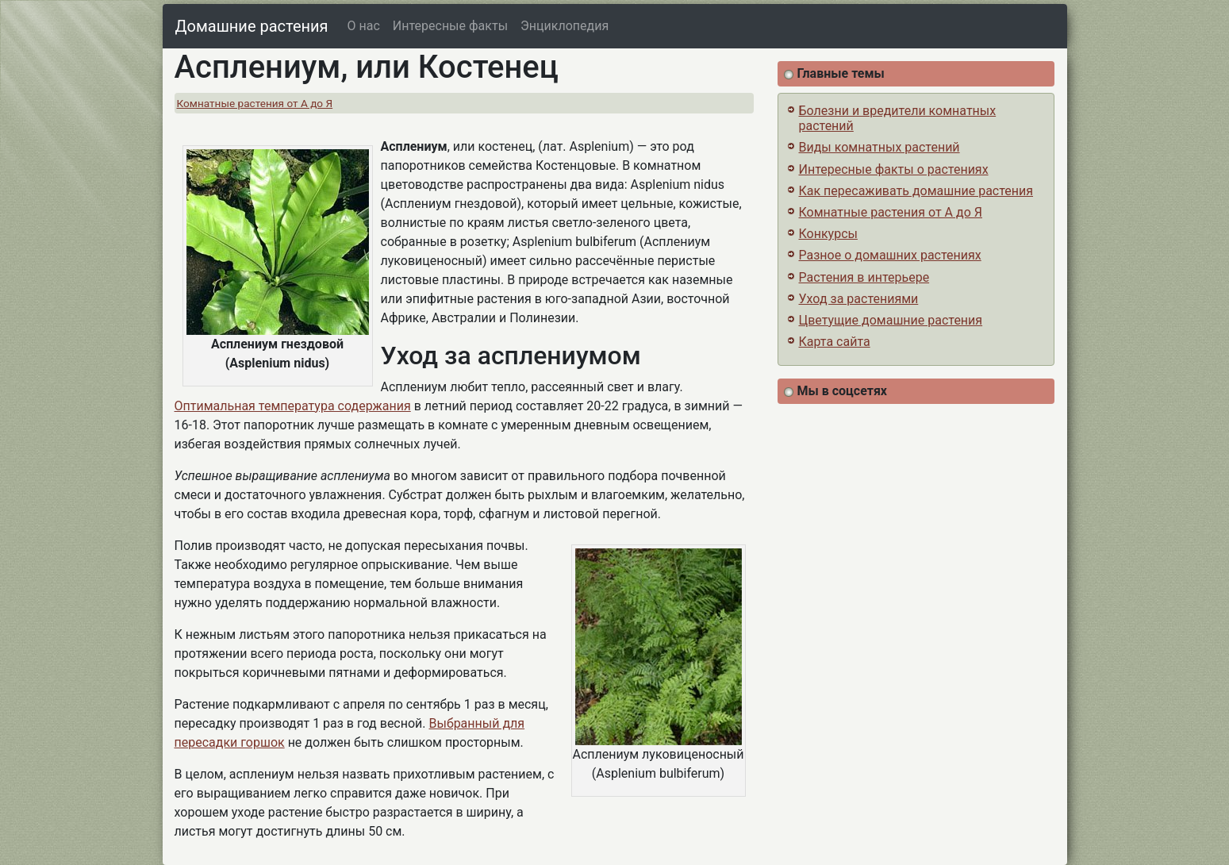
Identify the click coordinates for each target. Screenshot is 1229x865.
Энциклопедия (564, 25)
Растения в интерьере (864, 277)
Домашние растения (251, 26)
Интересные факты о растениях (894, 169)
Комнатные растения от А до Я (255, 103)
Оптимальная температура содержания (293, 405)
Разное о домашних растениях (890, 255)
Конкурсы (828, 233)
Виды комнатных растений (879, 147)
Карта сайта (834, 341)
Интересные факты (450, 25)
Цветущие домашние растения (891, 320)
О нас (364, 25)
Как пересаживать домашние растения (916, 190)
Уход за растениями (859, 298)
